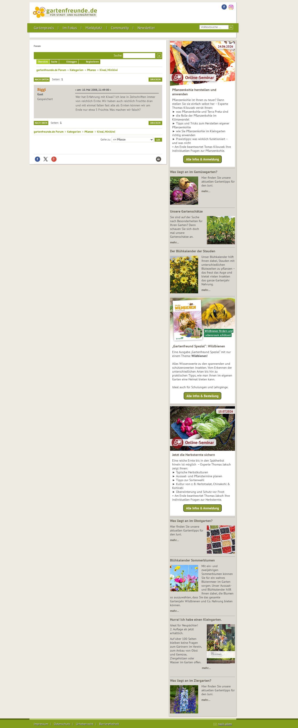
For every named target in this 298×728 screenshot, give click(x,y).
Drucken (155, 79)
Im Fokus (70, 27)
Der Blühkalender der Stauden (192, 251)
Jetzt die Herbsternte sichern (193, 454)
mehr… (205, 191)
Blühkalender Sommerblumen (192, 560)
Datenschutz (62, 724)
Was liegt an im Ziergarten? (190, 680)
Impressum (41, 724)
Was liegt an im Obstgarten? (191, 520)
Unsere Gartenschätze (186, 211)
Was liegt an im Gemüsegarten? (193, 172)
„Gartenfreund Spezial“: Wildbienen (198, 346)
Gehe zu (105, 139)
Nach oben (41, 122)
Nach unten (42, 79)
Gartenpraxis (44, 27)
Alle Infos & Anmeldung (202, 159)
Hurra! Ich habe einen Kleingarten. (196, 619)
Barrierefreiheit (109, 724)
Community (120, 27)
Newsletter (146, 27)
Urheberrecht (84, 724)
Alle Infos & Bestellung (202, 396)
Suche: (118, 55)
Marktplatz (94, 27)
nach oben (225, 724)
